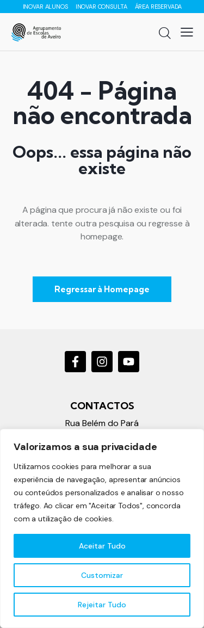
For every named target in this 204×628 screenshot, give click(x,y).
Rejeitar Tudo (102, 604)
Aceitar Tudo (102, 546)
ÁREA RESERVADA (158, 6)
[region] (102, 528)
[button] (187, 32)
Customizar (102, 575)
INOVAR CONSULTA (102, 6)
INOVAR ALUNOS (46, 6)
